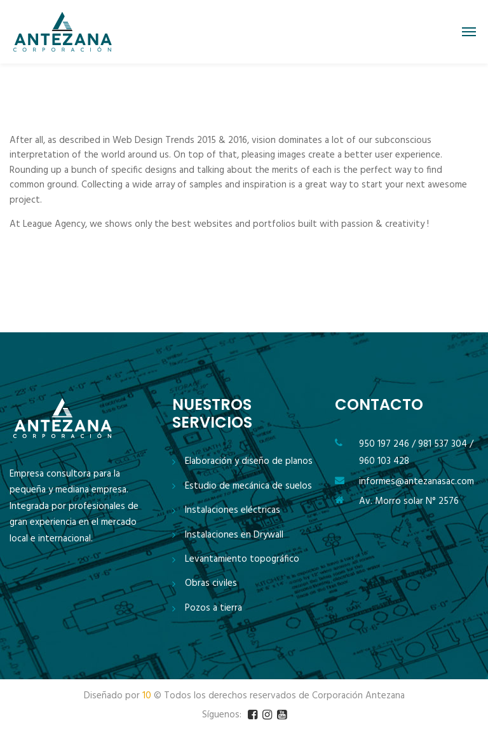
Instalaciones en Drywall (234, 535)
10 (146, 695)
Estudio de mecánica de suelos (248, 486)
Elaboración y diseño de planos (249, 461)
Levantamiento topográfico (242, 559)
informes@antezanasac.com (416, 481)
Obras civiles (211, 583)
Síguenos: (221, 715)
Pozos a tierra (213, 608)
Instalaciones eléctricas (232, 510)
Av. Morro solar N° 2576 (409, 501)
